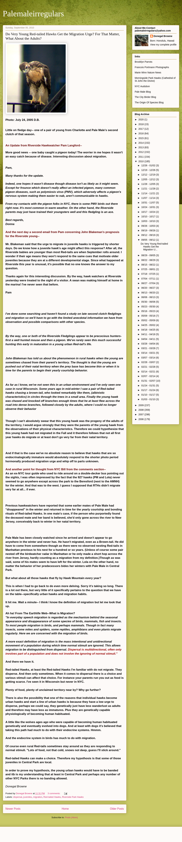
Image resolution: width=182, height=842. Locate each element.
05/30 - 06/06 (148, 301)
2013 (141, 147)
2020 (141, 119)
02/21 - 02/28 (148, 366)
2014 (141, 142)
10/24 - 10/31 (148, 207)
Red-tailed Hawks (52, 797)
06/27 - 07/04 (148, 283)
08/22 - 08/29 (148, 260)
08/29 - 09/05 (148, 255)
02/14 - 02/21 (148, 371)
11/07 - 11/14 (148, 198)
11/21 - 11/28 (148, 188)
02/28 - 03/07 (148, 362)
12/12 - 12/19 (148, 174)
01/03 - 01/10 (148, 399)
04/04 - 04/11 (148, 339)
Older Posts (117, 808)
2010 (141, 161)
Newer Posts (12, 808)
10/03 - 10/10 (148, 221)
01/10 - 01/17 (148, 394)
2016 (141, 133)
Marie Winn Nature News (148, 72)
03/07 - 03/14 (148, 357)
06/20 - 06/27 (148, 287)
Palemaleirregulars (33, 13)
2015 (141, 138)
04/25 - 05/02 (148, 325)
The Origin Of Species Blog (149, 102)
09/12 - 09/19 (148, 235)
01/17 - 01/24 (148, 390)
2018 (141, 124)
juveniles (27, 797)
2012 (141, 152)
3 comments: (54, 793)
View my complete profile (163, 44)
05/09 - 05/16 (148, 315)
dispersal (17, 797)
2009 (141, 405)
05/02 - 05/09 (148, 320)
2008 (141, 409)
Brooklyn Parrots (143, 61)
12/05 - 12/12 (148, 179)
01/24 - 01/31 (148, 385)
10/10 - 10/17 (148, 216)
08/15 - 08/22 (148, 264)
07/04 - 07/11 (148, 278)
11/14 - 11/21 (148, 193)
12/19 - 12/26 (148, 170)
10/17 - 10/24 (148, 212)
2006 (141, 419)
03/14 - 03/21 (148, 352)
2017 (141, 128)
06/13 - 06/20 (148, 292)
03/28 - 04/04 (148, 343)
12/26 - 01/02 (148, 165)
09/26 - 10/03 (148, 225)
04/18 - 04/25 (148, 329)
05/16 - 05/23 (148, 311)
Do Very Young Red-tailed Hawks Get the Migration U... (154, 246)
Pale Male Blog (143, 91)
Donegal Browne (163, 36)
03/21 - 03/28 (148, 348)
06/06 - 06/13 (148, 297)
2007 (141, 414)
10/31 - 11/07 (148, 202)
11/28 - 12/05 (148, 184)
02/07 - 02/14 (148, 376)
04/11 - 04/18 (148, 334)
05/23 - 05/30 (148, 306)
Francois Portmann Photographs (152, 67)
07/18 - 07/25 (148, 273)
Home (65, 808)
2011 (141, 156)
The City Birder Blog (145, 97)
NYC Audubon (142, 86)
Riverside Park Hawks (73, 797)
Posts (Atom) (71, 817)
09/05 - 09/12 (148, 239)
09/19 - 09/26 (148, 230)
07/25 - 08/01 (148, 269)
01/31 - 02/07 (148, 380)
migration (37, 797)
